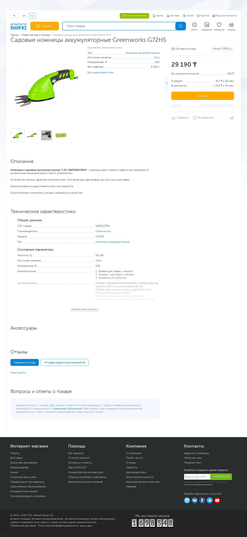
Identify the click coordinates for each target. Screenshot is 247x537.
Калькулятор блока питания (85, 482)
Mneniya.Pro (18, 373)
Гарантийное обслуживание (28, 486)
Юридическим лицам (23, 491)
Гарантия (203, 15)
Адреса (158, 15)
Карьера (131, 486)
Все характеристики (100, 72)
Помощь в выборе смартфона (87, 477)
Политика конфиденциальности (58, 525)
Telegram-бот (193, 462)
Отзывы (131, 462)
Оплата (188, 15)
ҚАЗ (23, 16)
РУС (32, 16)
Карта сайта (86, 526)
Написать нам (193, 458)
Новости (131, 467)
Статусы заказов (78, 458)
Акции (14, 472)
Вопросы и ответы (80, 462)
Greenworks (103, 231)
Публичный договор (23, 525)
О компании (134, 453)
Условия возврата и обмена (27, 496)
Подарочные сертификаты (27, 482)
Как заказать (76, 453)
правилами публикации (67, 408)
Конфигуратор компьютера (85, 472)
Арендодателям (136, 472)
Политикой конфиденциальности (198, 485)
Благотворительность (140, 477)
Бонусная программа (225, 15)
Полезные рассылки (23, 477)
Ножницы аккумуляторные (142, 53)
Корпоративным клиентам (142, 482)
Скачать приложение (134, 15)
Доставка (173, 15)
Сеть (157, 57)
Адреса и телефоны (196, 453)
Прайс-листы (134, 458)
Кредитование (19, 467)
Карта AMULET (77, 467)
